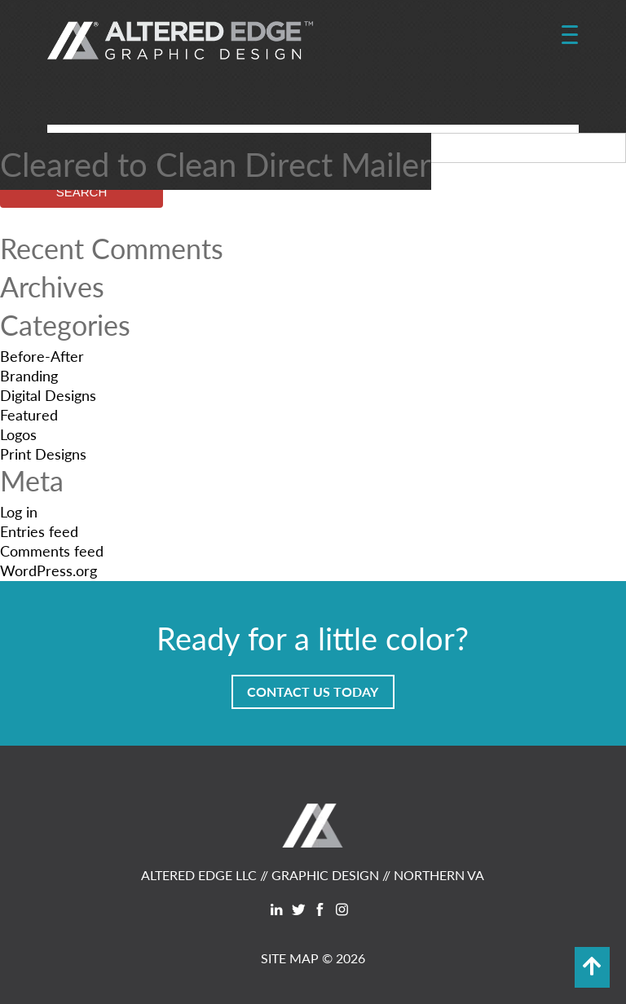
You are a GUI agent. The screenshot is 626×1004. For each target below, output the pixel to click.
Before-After (42, 356)
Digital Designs (48, 395)
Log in (18, 511)
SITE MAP (290, 958)
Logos (18, 434)
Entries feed (39, 531)
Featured (29, 414)
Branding (29, 375)
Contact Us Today (312, 691)
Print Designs (43, 453)
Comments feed (52, 550)
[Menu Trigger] (569, 35)
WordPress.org (48, 570)
